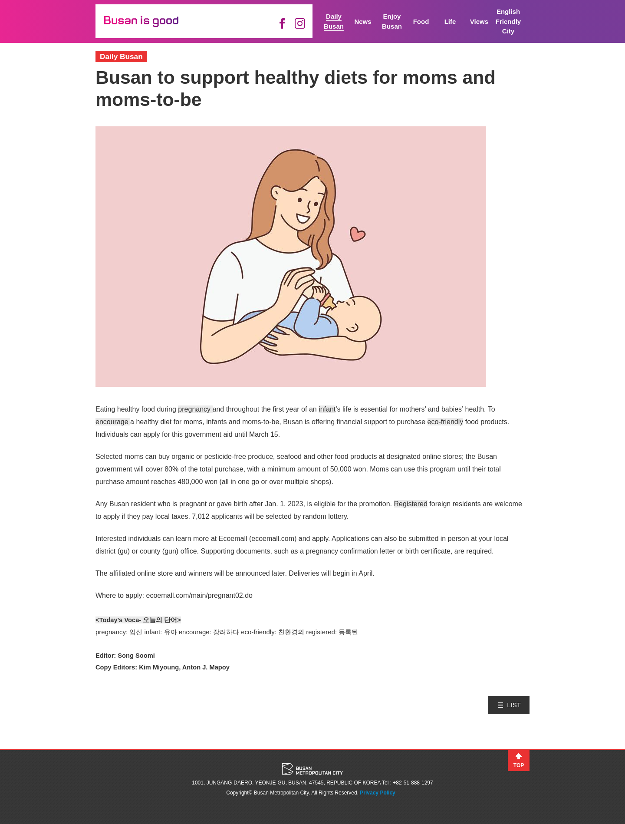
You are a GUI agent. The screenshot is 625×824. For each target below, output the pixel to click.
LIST (514, 705)
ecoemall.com (272, 538)
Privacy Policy (377, 793)
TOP (518, 765)
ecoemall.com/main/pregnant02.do (199, 595)
